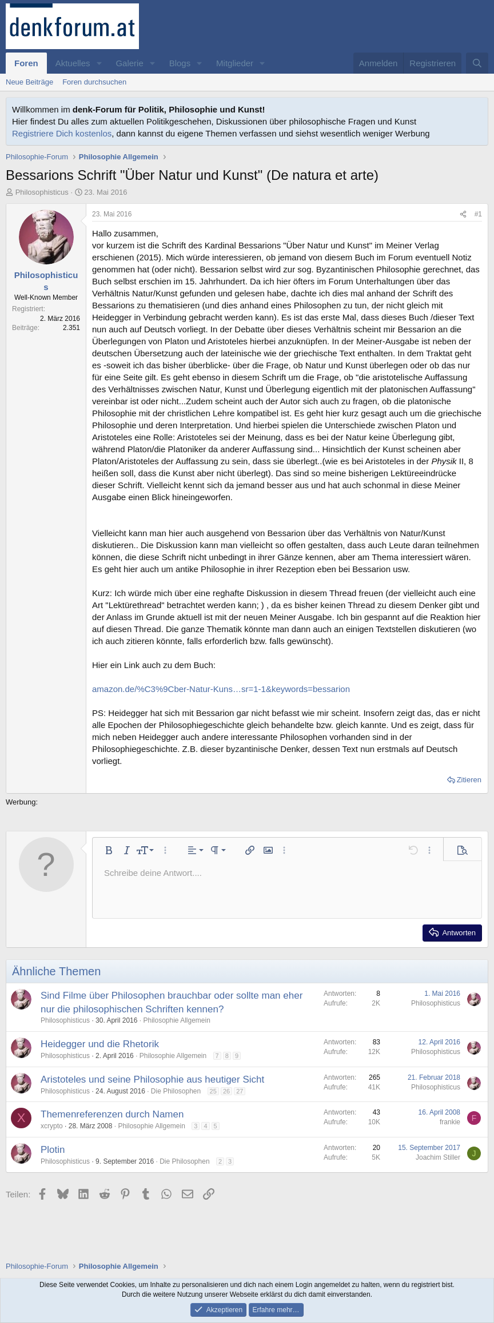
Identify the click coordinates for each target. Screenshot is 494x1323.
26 (226, 1091)
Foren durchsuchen (94, 82)
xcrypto (52, 1126)
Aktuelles (72, 63)
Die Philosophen (176, 1091)
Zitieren (469, 779)
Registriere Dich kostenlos (61, 133)
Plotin (53, 1149)
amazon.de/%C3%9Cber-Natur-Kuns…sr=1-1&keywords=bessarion (221, 689)
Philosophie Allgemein (176, 1020)
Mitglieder (234, 63)
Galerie (129, 63)
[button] (99, 63)
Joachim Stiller (438, 1157)
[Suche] (477, 63)
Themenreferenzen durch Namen (112, 1114)
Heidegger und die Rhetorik (100, 1044)
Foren (26, 63)
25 (213, 1091)
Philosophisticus (42, 192)
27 (239, 1091)
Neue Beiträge (29, 82)
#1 (478, 214)
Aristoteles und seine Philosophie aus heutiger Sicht (152, 1079)
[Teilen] (463, 214)
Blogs (180, 63)
